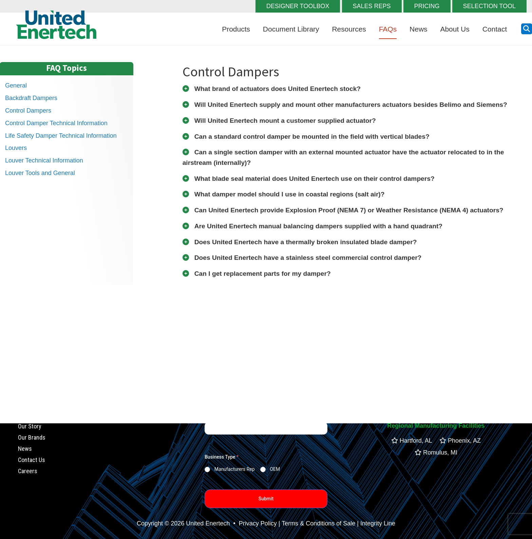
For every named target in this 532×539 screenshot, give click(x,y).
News (419, 29)
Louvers (16, 148)
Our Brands (31, 437)
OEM (275, 469)
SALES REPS (372, 6)
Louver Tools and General (40, 173)
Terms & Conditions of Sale (318, 523)
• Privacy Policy (254, 523)
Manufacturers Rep (234, 469)
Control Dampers (28, 110)
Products (236, 29)
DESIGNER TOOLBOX (297, 6)
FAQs (388, 29)
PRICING (427, 6)
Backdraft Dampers (31, 98)
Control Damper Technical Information (56, 123)
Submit (266, 498)
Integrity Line (377, 523)
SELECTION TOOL (489, 6)
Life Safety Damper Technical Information (61, 135)
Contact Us (31, 459)
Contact (494, 29)
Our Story (29, 426)
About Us (454, 29)
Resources (349, 29)
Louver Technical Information (44, 160)
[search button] (526, 28)
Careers (27, 471)
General (16, 85)
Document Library (291, 29)
